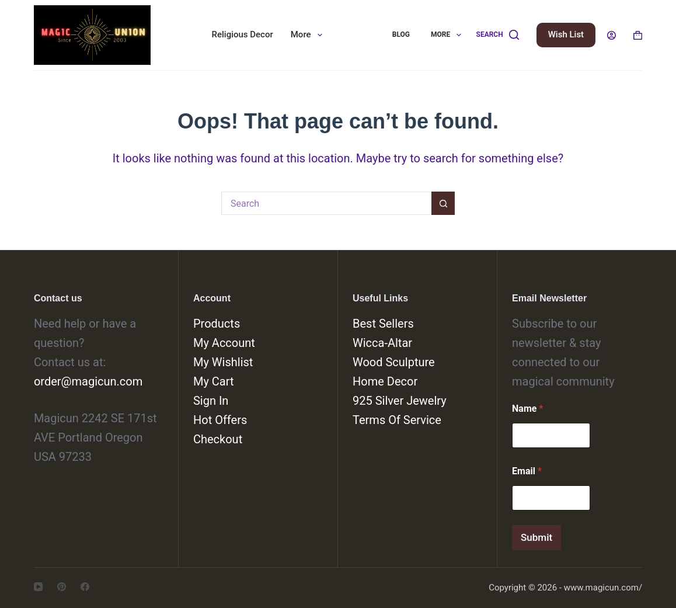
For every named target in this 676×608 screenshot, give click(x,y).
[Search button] (443, 203)
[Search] (497, 35)
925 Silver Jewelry (400, 401)
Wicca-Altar (382, 343)
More (309, 35)
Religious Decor (242, 34)
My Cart (213, 381)
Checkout (217, 439)
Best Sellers (383, 324)
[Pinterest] (61, 586)
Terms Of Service (397, 420)
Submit (536, 537)
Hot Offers (220, 420)
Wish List (566, 34)
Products (216, 324)
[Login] (611, 35)
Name (527, 408)
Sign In (210, 401)
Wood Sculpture (394, 362)
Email (527, 471)
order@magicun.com (88, 381)
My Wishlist (223, 362)
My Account (224, 343)
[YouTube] (38, 586)
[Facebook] (85, 586)
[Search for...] (326, 203)
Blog (401, 34)
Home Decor (385, 381)
